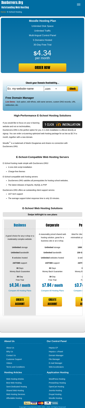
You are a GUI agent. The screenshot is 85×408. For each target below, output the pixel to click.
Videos (9, 363)
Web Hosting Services (15, 394)
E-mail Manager (55, 363)
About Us (10, 348)
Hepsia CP (53, 348)
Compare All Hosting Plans (20, 291)
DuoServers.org (12, 2)
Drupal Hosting (55, 394)
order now (42, 67)
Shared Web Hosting (15, 390)
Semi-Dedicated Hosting (16, 387)
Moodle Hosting (55, 398)
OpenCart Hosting (56, 387)
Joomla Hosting (55, 390)
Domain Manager (56, 355)
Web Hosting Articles (15, 379)
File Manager (54, 359)
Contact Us (11, 355)
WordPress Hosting (57, 379)
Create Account (20, 301)
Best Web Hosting (14, 383)
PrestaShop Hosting (57, 383)
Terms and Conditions (15, 367)
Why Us (9, 351)
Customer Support (14, 359)
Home (3, 12)
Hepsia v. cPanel (56, 351)
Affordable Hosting (14, 398)
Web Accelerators (56, 367)
